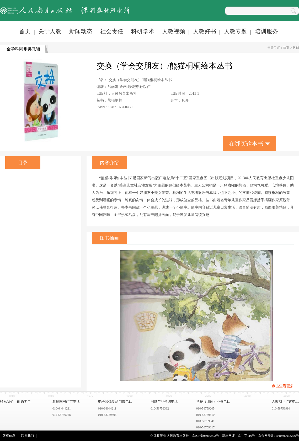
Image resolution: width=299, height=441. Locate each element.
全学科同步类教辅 (23, 49)
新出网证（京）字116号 (238, 436)
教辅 (296, 48)
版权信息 (9, 436)
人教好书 (204, 31)
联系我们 (7, 401)
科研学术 (142, 31)
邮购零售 (24, 401)
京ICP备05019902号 (205, 436)
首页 (24, 31)
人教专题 (235, 31)
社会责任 (111, 31)
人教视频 (173, 31)
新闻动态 (80, 31)
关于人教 (49, 31)
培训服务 (266, 31)
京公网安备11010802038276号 (278, 436)
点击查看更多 (283, 386)
